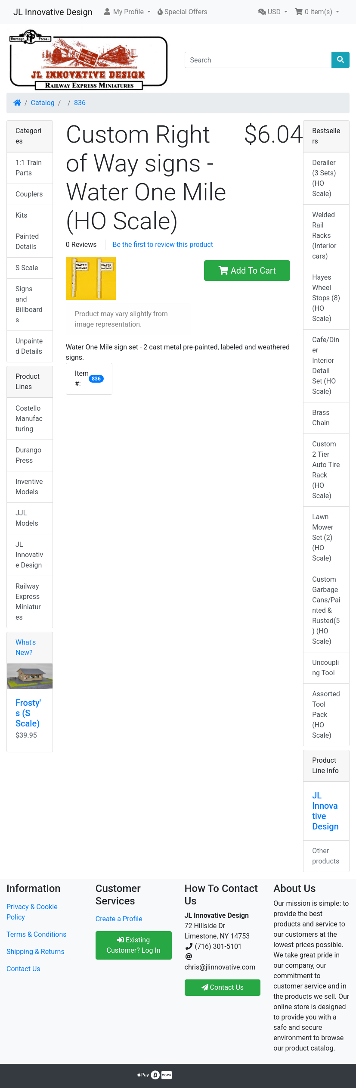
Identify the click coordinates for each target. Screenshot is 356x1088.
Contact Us (23, 969)
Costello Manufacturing (29, 418)
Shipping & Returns (35, 952)
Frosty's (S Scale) (28, 713)
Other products (325, 856)
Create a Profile (119, 919)
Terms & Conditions (36, 934)
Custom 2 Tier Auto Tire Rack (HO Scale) (326, 470)
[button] (126, 12)
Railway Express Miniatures (28, 601)
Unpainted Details (29, 346)
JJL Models (26, 518)
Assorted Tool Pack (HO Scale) (326, 714)
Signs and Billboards (29, 304)
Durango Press (28, 455)
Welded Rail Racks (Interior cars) (324, 235)
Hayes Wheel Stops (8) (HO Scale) (326, 298)
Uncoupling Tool (325, 667)
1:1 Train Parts (28, 168)
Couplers (29, 194)
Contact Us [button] (222, 987)
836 (80, 103)
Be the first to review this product (162, 244)
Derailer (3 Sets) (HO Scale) (324, 178)
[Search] (258, 60)
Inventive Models (29, 486)
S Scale (26, 268)
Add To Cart (247, 270)
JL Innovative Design (53, 12)
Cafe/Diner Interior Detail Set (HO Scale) (325, 366)
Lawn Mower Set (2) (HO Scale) (322, 537)
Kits (21, 215)
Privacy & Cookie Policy (32, 912)
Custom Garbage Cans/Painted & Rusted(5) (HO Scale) (326, 610)
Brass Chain (321, 417)
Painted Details (27, 241)
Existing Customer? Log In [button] (134, 945)
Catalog (43, 103)
